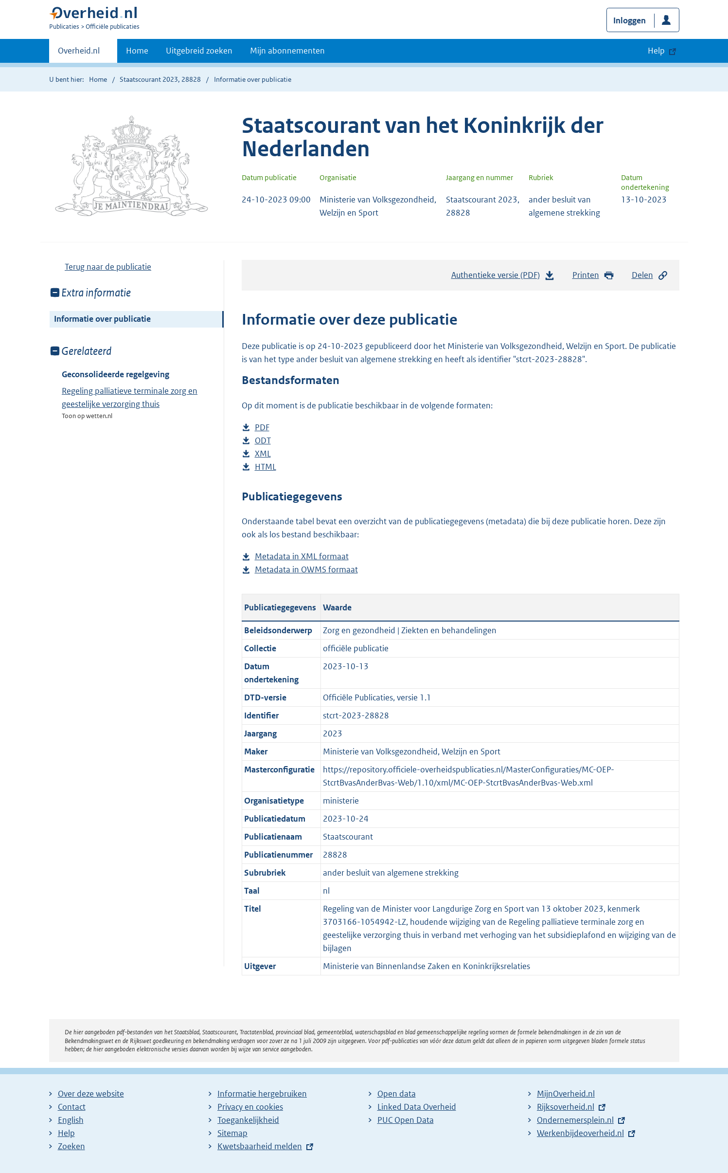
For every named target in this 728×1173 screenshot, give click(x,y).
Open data (396, 1093)
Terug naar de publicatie (108, 266)
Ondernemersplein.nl (575, 1120)
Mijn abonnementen (287, 50)
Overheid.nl (79, 53)
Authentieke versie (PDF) (503, 277)
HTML (265, 467)
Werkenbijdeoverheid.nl (580, 1133)
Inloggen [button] (629, 20)
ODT (263, 440)
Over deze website (91, 1093)
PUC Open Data (405, 1120)
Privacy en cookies (250, 1106)
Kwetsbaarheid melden (259, 1146)
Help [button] (656, 50)
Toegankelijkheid (248, 1120)
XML (263, 453)
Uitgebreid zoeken (199, 50)
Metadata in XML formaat (302, 556)
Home (137, 50)
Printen (593, 275)
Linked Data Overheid (416, 1106)
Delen (650, 275)
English (71, 1120)
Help (66, 1133)
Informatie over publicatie (102, 318)
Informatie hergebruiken (262, 1093)
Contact (72, 1106)
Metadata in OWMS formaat (306, 569)
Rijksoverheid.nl (565, 1106)
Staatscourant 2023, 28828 (160, 79)
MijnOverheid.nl (566, 1093)
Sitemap (232, 1133)
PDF (262, 427)
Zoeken (71, 1146)
